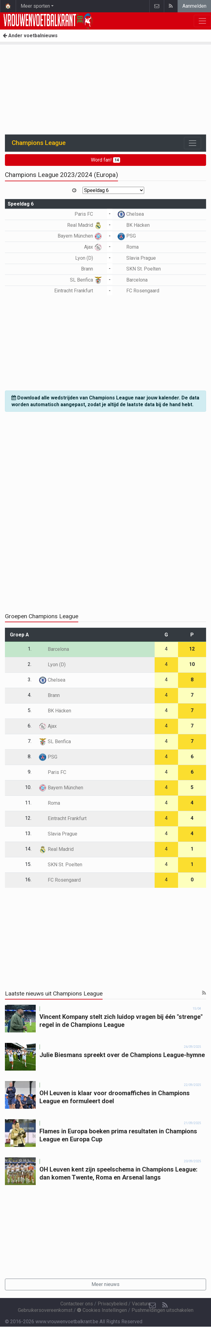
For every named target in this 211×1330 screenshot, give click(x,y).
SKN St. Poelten (139, 269)
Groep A (19, 635)
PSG (126, 236)
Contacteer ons (76, 1304)
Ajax (93, 247)
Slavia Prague (136, 258)
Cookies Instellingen (102, 1310)
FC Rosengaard (138, 291)
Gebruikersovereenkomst (45, 1310)
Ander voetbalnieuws (30, 35)
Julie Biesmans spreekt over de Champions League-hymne (122, 1055)
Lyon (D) (88, 258)
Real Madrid (84, 225)
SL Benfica (86, 280)
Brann (91, 269)
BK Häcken (133, 225)
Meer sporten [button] (35, 6)
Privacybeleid (112, 1304)
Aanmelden (194, 6)
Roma (128, 247)
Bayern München (80, 236)
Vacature (141, 1304)
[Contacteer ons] (152, 1305)
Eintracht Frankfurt (78, 291)
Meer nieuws (105, 1284)
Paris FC (88, 214)
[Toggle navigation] (192, 143)
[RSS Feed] (165, 1305)
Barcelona (132, 280)
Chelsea (130, 214)
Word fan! (105, 160)
